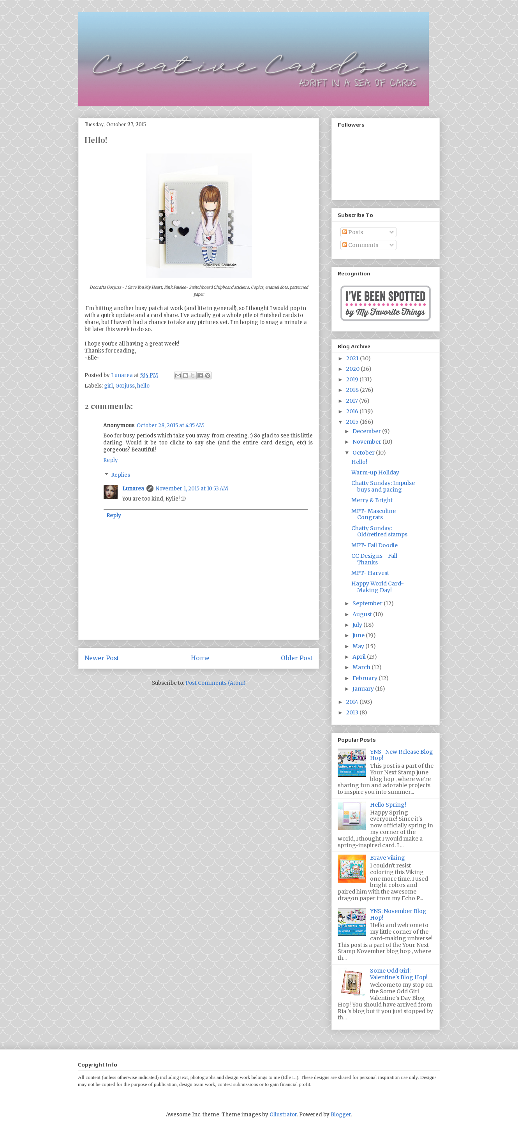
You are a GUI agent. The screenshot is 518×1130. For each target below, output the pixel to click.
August (362, 614)
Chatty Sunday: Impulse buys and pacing (383, 486)
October (364, 452)
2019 (352, 379)
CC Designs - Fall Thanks (374, 559)
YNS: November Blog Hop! (398, 914)
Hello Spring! (388, 804)
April (359, 656)
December (367, 431)
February (365, 678)
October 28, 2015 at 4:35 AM (170, 425)
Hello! (359, 461)
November (367, 441)
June (359, 635)
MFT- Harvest (370, 572)
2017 (352, 400)
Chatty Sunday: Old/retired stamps (379, 531)
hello (143, 386)
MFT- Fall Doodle (374, 545)
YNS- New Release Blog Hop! (401, 755)
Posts (352, 232)
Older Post (297, 658)
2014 (352, 701)
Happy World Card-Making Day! (377, 587)
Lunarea (133, 488)
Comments (360, 245)
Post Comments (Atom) (215, 683)
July (357, 624)
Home (200, 658)
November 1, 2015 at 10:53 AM (192, 488)
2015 (353, 421)
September (368, 603)
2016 (352, 411)
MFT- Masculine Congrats (373, 514)
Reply (110, 460)
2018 (353, 389)
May (358, 646)
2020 (353, 368)
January (363, 688)
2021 (353, 358)
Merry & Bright (372, 500)
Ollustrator (283, 1114)
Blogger (341, 1114)
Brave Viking (387, 857)
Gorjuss (125, 386)
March (362, 667)
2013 (352, 712)
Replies (120, 475)
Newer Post (102, 658)
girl (108, 386)
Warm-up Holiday (375, 472)
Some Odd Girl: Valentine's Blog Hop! (399, 974)
